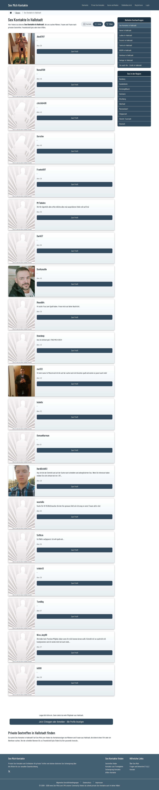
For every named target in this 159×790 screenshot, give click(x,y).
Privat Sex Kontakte (97, 5)
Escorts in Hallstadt (125, 40)
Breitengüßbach (124, 89)
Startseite (85, 5)
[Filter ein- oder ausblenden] (109, 24)
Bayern (17, 12)
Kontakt (132, 769)
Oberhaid (122, 104)
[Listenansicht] (98, 24)
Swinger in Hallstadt (126, 60)
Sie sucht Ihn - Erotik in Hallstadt (130, 65)
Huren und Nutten (112, 5)
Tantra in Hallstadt (125, 45)
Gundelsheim (123, 84)
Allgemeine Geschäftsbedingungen (67, 782)
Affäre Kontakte (110, 772)
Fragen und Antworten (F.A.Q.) (139, 766)
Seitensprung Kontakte (112, 769)
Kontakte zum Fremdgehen (114, 766)
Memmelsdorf (123, 109)
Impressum (99, 782)
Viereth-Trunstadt (125, 119)
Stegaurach (123, 114)
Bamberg (122, 79)
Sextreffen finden (111, 763)
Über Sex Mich (134, 763)
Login (147, 5)
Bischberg (122, 99)
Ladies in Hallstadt (125, 35)
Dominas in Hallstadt (126, 55)
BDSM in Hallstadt (125, 50)
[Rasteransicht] (87, 24)
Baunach (122, 124)
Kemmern (122, 94)
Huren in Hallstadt (125, 30)
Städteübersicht (126, 5)
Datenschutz (87, 782)
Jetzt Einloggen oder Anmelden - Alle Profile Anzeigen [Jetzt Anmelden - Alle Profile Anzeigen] (61, 721)
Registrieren (139, 5)
